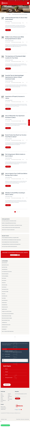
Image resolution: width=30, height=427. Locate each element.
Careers (6, 419)
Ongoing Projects (3, 409)
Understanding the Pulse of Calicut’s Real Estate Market (19, 14)
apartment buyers (4, 262)
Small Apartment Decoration (6, 324)
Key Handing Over (3, 400)
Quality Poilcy (10, 396)
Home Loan (3, 293)
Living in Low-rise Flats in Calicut (6, 311)
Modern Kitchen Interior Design (6, 315)
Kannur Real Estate (4, 300)
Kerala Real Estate (4, 304)
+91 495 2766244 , (7, 354)
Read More (8, 68)
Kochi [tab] (15, 359)
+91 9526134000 (26, 0)
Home (10, 14)
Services (2, 401)
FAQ (8, 400)
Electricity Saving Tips (5, 273)
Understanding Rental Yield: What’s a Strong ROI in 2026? (10, 237)
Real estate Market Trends (6, 320)
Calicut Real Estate (4, 269)
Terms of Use (22, 419)
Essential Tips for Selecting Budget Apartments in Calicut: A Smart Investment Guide (14, 77)
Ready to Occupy (3, 406)
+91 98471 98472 (11, 0)
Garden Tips (4, 282)
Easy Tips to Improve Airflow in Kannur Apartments (9, 246)
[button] (5, 425)
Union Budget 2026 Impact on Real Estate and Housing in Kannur (11, 244)
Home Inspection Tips (5, 289)
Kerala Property (4, 302)
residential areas (4, 322)
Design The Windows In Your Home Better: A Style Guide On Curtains (12, 225)
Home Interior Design (5, 291)
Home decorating (4, 284)
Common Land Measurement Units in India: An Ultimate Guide (11, 227)
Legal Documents (4, 309)
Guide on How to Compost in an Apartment (8, 229)
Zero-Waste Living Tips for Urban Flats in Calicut (9, 220)
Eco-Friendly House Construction (7, 271)
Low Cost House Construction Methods (8, 313)
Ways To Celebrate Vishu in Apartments (8, 331)
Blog (8, 397)
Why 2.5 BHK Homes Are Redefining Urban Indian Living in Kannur (11, 239)
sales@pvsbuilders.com (19, 0)
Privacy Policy (18, 419)
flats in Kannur (4, 278)
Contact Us (2, 396)
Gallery (2, 397)
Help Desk (9, 393)
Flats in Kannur (4, 280)
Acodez (28, 419)
